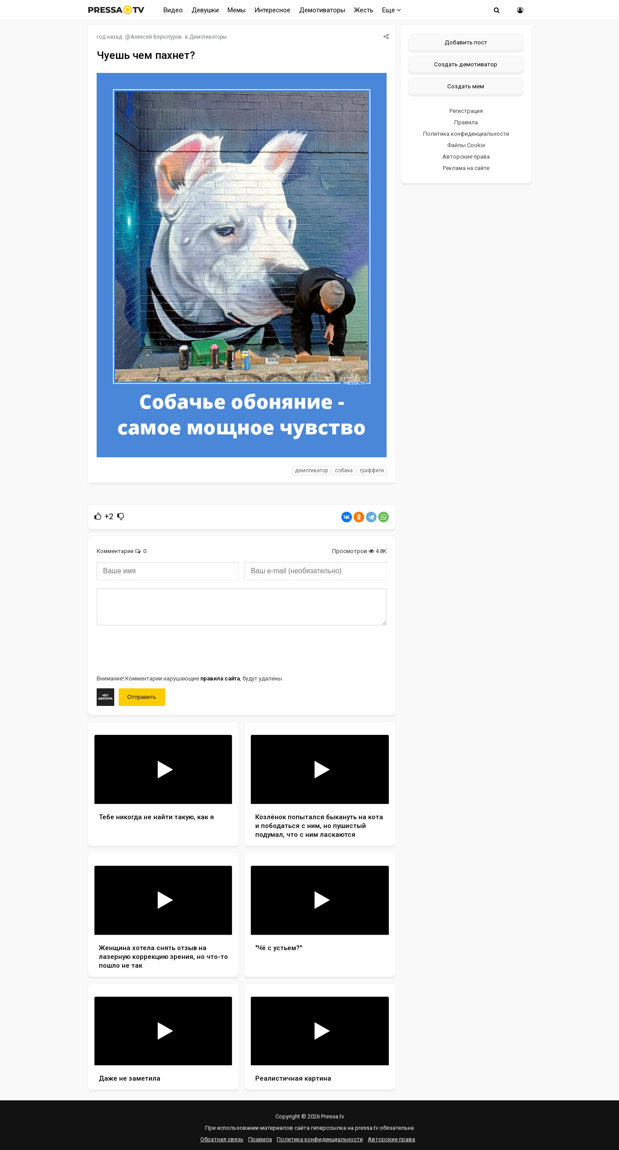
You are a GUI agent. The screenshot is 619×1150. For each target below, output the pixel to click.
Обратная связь (221, 1139)
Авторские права (466, 156)
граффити (372, 470)
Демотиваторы (322, 10)
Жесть (363, 10)
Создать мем (465, 86)
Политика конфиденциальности (466, 133)
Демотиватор (311, 470)
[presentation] (163, 649)
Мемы (237, 10)
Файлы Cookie (466, 145)
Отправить (141, 697)
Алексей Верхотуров (156, 37)
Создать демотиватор (465, 64)
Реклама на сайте (466, 168)
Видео (173, 10)
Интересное (272, 10)
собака (344, 470)
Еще (391, 10)
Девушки (205, 10)
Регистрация (466, 111)
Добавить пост (466, 42)
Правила (466, 122)
